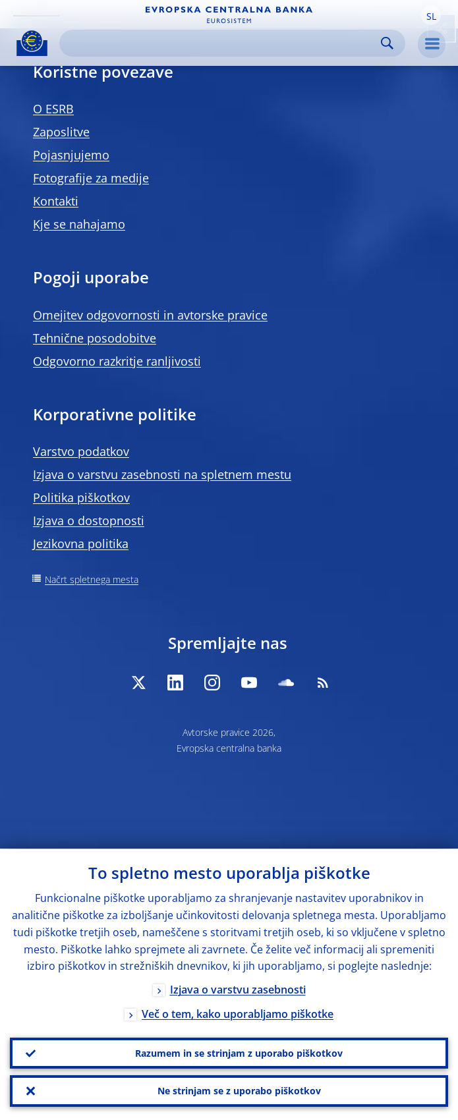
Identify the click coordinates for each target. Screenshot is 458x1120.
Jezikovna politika (81, 543)
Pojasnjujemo (71, 155)
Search (387, 43)
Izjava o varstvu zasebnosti (238, 989)
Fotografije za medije (91, 178)
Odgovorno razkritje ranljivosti (117, 361)
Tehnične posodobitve (94, 338)
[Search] (221, 43)
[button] (431, 15)
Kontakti (55, 201)
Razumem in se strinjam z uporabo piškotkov (239, 1052)
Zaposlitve (61, 132)
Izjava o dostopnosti (88, 520)
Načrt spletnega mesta (91, 579)
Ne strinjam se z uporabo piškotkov (239, 1090)
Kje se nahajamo (79, 224)
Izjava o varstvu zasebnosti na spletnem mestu (162, 474)
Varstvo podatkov (81, 451)
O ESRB (53, 109)
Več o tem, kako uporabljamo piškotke (237, 1014)
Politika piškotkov (81, 497)
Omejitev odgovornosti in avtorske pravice (150, 315)
